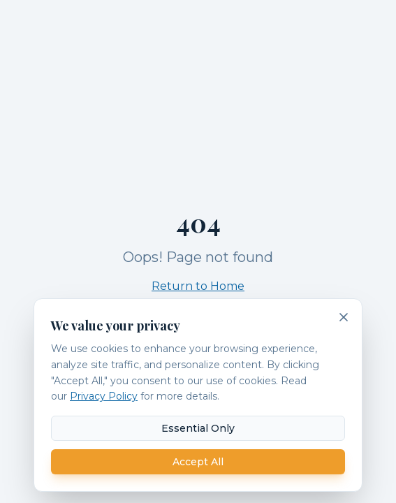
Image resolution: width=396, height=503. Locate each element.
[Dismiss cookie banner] (344, 317)
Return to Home (198, 286)
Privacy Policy (104, 396)
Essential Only (198, 428)
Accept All (198, 461)
